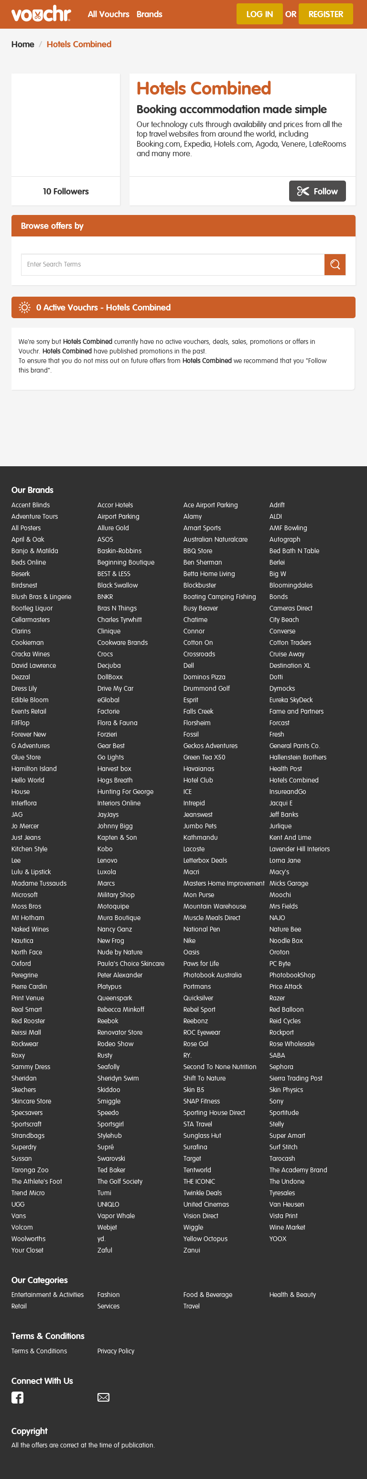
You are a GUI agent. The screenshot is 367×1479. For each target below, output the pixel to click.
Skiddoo (108, 1090)
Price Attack (286, 987)
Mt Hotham (27, 918)
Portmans (197, 987)
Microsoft (24, 895)
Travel (192, 1306)
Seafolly (108, 1067)
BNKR (105, 597)
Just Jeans (26, 838)
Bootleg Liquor (32, 608)
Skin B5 (194, 1090)
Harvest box (114, 769)
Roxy (18, 1055)
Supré (105, 1147)
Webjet (107, 1227)
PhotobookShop (292, 975)
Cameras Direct (291, 608)
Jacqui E (281, 803)
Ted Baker (111, 1170)
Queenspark (114, 998)
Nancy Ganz (114, 929)
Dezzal (20, 677)
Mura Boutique (118, 918)
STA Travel (198, 1124)
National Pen (202, 929)
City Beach (284, 620)
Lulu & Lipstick (31, 872)
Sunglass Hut (202, 1136)
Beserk (20, 574)
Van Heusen (287, 1204)
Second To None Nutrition (220, 1067)
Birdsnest (24, 585)
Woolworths (28, 1239)
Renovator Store (119, 1032)
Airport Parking (118, 517)
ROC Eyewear (202, 1032)
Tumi (104, 1193)
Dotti (276, 677)
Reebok (107, 1021)
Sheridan (24, 1078)
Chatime (195, 620)
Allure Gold (113, 528)
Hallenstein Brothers (298, 757)
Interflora (24, 803)
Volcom (22, 1227)
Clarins (21, 631)
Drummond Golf (207, 689)
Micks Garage (289, 883)
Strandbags (27, 1136)
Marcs (106, 883)
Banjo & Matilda (34, 551)
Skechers (23, 1090)
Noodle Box (286, 941)
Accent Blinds (30, 505)
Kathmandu (201, 838)
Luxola (106, 872)
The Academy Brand (298, 1170)
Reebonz (196, 1021)
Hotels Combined (294, 780)
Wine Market (287, 1227)
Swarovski (111, 1159)
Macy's (279, 872)
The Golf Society (119, 1182)
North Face (26, 952)
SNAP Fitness (202, 1101)
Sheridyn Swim (118, 1078)
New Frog (110, 941)
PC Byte (280, 964)
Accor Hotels (115, 505)
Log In (260, 14)
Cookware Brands (122, 643)
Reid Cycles (285, 1021)
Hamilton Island (34, 769)
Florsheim (197, 723)
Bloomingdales (291, 585)
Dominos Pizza (205, 677)
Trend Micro (28, 1193)
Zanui (192, 1250)
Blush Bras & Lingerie (41, 597)
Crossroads (199, 654)
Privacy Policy (115, 1351)
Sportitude (284, 1113)
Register (326, 14)
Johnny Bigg (115, 826)
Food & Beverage (208, 1295)
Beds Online (28, 562)
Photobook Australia (213, 975)
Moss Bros (26, 906)
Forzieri (107, 734)
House (20, 792)
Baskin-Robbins (119, 551)
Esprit (191, 700)
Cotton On (198, 643)
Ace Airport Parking (211, 505)
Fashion (108, 1295)
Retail (19, 1306)
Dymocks (282, 689)
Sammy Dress (30, 1067)
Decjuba (109, 666)
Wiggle (193, 1227)
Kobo (105, 849)
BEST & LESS (113, 574)
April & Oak (27, 539)
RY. (188, 1055)
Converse (282, 631)
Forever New (28, 734)
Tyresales (282, 1193)
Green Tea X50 (205, 757)
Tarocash (282, 1159)
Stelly (277, 1124)
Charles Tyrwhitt (119, 620)
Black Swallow (117, 585)
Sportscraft (26, 1124)
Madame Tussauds (38, 883)
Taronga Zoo (30, 1170)
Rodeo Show (115, 1044)
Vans (18, 1216)
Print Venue (27, 998)
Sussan (21, 1159)
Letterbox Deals (205, 860)
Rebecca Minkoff (120, 1010)
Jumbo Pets (200, 826)
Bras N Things (117, 608)
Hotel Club (198, 780)
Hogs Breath (115, 780)
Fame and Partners (297, 711)
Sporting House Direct (214, 1113)
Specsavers (27, 1113)
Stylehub (109, 1136)
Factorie (108, 711)
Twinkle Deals (203, 1193)
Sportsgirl (110, 1124)
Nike (189, 941)
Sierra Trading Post (296, 1078)
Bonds (279, 597)
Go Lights (110, 757)
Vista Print (284, 1216)
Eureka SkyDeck (291, 700)
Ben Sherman (203, 562)
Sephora (281, 1067)
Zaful (104, 1250)
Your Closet (27, 1250)
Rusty (104, 1055)
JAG (16, 815)
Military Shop (116, 895)
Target (192, 1159)
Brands (149, 14)
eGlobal (108, 700)
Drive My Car (115, 689)
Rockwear (24, 1044)
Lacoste (194, 849)
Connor (194, 631)
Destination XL (290, 666)
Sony (276, 1101)
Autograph (285, 539)
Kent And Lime (290, 838)
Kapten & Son (117, 838)
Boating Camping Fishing (220, 597)
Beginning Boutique (125, 562)
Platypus (109, 987)
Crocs (105, 654)
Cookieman (27, 643)
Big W (278, 574)
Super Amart (287, 1136)
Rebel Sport (200, 1010)
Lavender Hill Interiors (300, 849)
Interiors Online (118, 803)
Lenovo (107, 860)
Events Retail (28, 711)
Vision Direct (201, 1216)
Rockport (282, 1032)
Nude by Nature (119, 952)
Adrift (277, 505)
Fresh (277, 734)
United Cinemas (206, 1204)
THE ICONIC (199, 1182)
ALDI (276, 517)
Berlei (277, 562)
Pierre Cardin (29, 987)
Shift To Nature (205, 1078)
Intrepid (194, 803)
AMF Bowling (288, 528)
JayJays (108, 815)
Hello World (27, 780)
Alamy (193, 517)
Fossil (191, 734)
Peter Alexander (119, 975)
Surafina (195, 1147)
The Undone (287, 1182)
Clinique (108, 631)
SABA (277, 1055)
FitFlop (20, 723)
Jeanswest (198, 815)
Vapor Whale (116, 1216)
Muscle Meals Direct (212, 918)
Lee (16, 860)
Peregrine (24, 975)
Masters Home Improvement (224, 883)
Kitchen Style (29, 849)
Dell (189, 666)
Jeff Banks (284, 815)
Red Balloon (287, 1010)
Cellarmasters (30, 620)
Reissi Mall (26, 1032)
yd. (101, 1239)
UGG (17, 1204)
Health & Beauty (293, 1295)
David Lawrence (33, 666)
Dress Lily (24, 689)
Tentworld (197, 1170)
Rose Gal (196, 1044)
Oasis (191, 952)
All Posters (26, 528)
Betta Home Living (209, 574)
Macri (191, 872)
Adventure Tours (34, 517)
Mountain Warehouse (215, 906)
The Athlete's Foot (36, 1182)
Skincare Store (31, 1101)
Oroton (280, 952)
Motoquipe (113, 906)
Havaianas (199, 769)
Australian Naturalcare (216, 539)
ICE (188, 792)
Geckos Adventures (210, 746)
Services (108, 1306)
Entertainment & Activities (47, 1295)
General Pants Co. (295, 746)
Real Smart (26, 1010)
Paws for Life (201, 964)
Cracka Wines (30, 654)
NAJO (277, 918)
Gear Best (111, 746)
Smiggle (108, 1101)
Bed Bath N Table (294, 551)
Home (22, 44)
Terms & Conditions (39, 1351)
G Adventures (30, 746)
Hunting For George (125, 792)
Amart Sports (202, 528)
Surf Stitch (284, 1147)
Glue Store (26, 757)
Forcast (280, 723)
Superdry (23, 1147)
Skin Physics (286, 1090)
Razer (277, 998)
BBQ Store (198, 551)
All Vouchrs (109, 14)
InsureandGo (288, 792)
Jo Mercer (25, 826)
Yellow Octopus (205, 1239)
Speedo (108, 1113)
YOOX (278, 1239)
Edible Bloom (30, 700)
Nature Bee (285, 929)
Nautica (22, 941)
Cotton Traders (290, 643)
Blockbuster (200, 585)
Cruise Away (287, 654)
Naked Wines (30, 929)
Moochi (280, 895)
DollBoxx (110, 677)
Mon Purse (199, 895)
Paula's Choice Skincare (130, 964)
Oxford (21, 964)
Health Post (286, 769)
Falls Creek (198, 711)
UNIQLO (108, 1204)
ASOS (105, 539)
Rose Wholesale (292, 1044)
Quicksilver (198, 998)
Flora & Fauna (117, 723)
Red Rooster (28, 1021)
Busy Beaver (201, 608)
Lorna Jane (285, 860)
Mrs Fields (284, 906)
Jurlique (280, 826)
